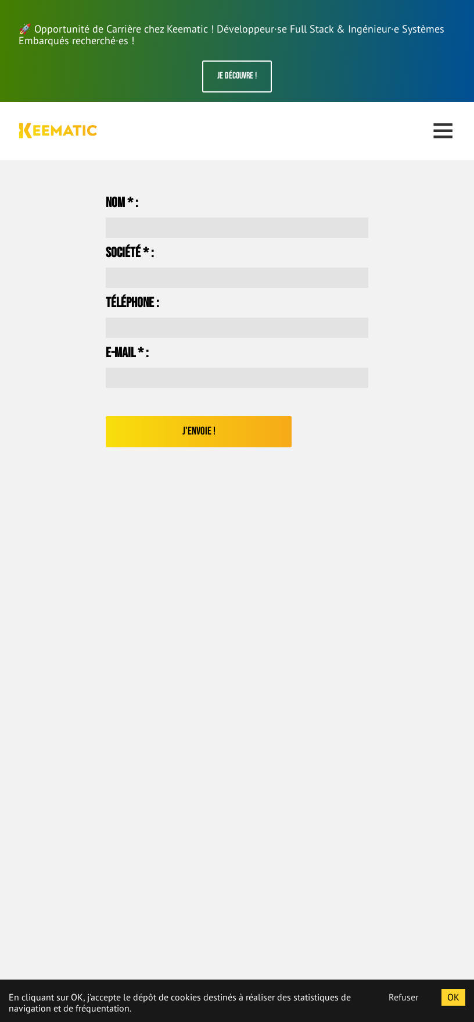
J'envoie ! (199, 431)
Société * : (130, 253)
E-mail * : (127, 353)
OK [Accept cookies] (453, 997)
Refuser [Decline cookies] (403, 997)
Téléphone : (132, 303)
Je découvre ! (237, 75)
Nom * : (122, 203)
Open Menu (442, 130)
